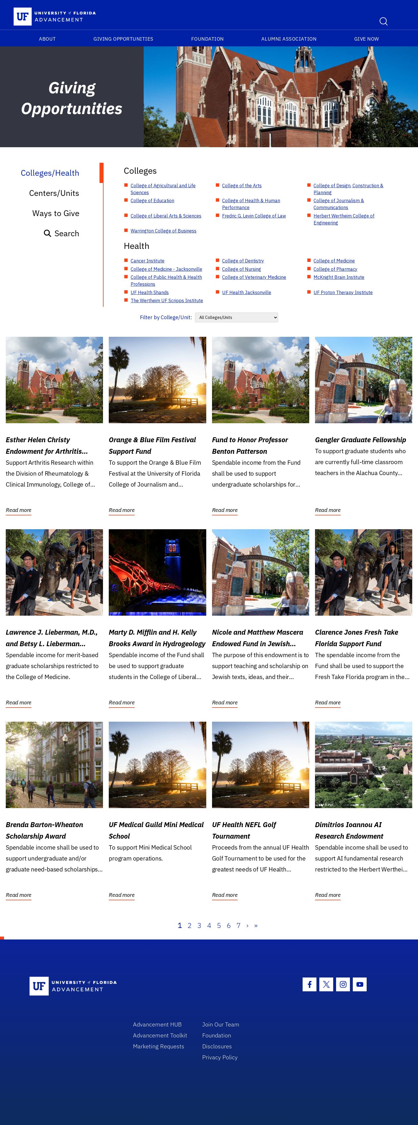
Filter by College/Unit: (166, 317)
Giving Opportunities (123, 39)
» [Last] (256, 925)
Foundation (207, 39)
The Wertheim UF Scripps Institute (167, 300)
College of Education (152, 200)
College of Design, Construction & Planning (348, 189)
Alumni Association (288, 39)
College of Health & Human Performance (251, 204)
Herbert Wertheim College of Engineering (344, 219)
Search (61, 233)
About (47, 39)
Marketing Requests (158, 1046)
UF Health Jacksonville (246, 292)
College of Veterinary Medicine (254, 277)
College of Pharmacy (335, 269)
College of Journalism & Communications (339, 204)
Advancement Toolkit (160, 1035)
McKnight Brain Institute (339, 277)
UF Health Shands (150, 292)
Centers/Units (54, 193)
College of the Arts (242, 185)
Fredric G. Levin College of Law (254, 216)
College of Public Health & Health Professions (166, 280)
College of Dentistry (243, 261)
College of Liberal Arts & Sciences (166, 216)
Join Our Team (220, 1024)
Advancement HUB (157, 1024)
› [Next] (247, 925)
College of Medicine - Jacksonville (166, 269)
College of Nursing (241, 269)
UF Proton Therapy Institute (343, 292)
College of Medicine (334, 261)
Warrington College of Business (163, 231)
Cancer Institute (147, 261)
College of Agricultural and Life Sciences (163, 189)
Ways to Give (55, 213)
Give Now (366, 39)
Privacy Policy (220, 1057)
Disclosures (217, 1046)
